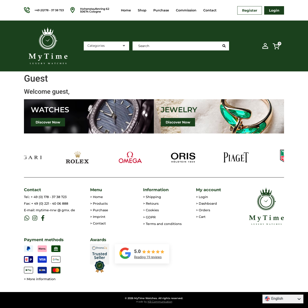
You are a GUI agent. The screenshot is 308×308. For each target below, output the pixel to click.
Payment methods (44, 239)
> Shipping (152, 197)
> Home (96, 197)
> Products (99, 203)
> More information (40, 279)
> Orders (203, 210)
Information (156, 189)
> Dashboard (206, 203)
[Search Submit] (224, 46)
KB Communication (160, 301)
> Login (202, 197)
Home (126, 10)
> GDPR (149, 217)
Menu (96, 189)
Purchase (161, 10)
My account (208, 189)
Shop (142, 10)
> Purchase (99, 210)
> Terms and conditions (162, 224)
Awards (98, 239)
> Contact (98, 223)
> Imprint (97, 217)
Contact (210, 10)
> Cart (201, 217)
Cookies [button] (152, 210)
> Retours (151, 203)
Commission (186, 10)
